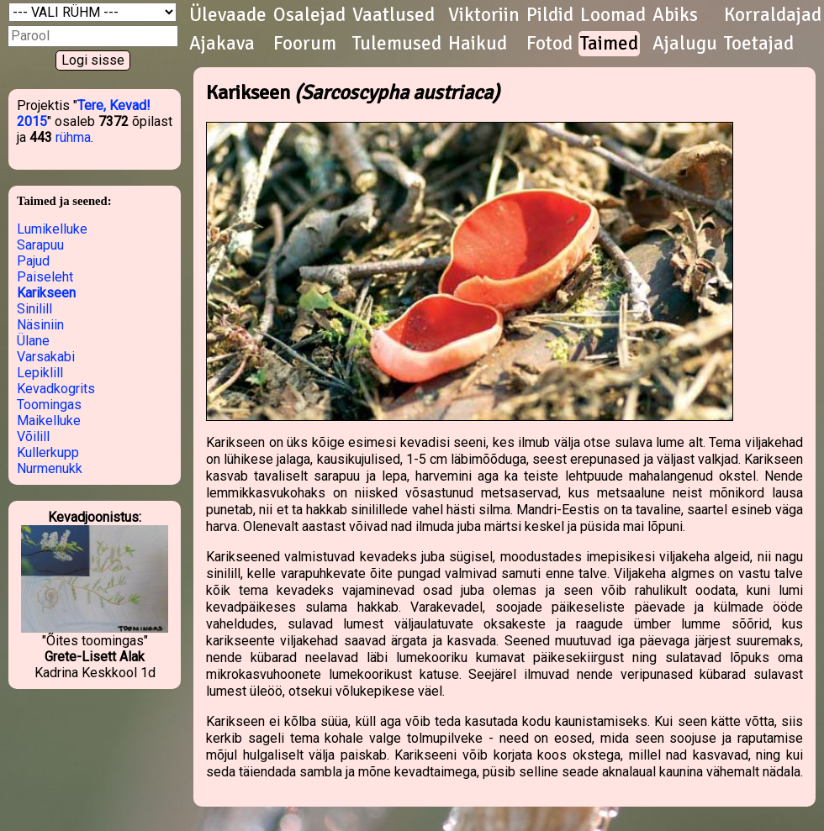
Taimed (609, 43)
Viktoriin (484, 15)
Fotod (549, 43)
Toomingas (49, 405)
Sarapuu (40, 245)
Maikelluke (49, 421)
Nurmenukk (49, 468)
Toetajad (759, 43)
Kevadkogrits (56, 389)
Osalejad (309, 15)
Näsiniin (40, 325)
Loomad (613, 15)
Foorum (304, 43)
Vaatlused (393, 15)
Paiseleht (45, 277)
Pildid (549, 15)
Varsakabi (46, 357)
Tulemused (396, 43)
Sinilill (34, 309)
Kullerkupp (48, 452)
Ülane (33, 341)
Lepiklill (40, 373)
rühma (73, 137)
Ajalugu (684, 43)
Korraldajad (772, 15)
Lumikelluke (52, 229)
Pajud (33, 261)
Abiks (675, 15)
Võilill (33, 436)
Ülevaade (228, 15)
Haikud (477, 43)
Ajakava (222, 43)
